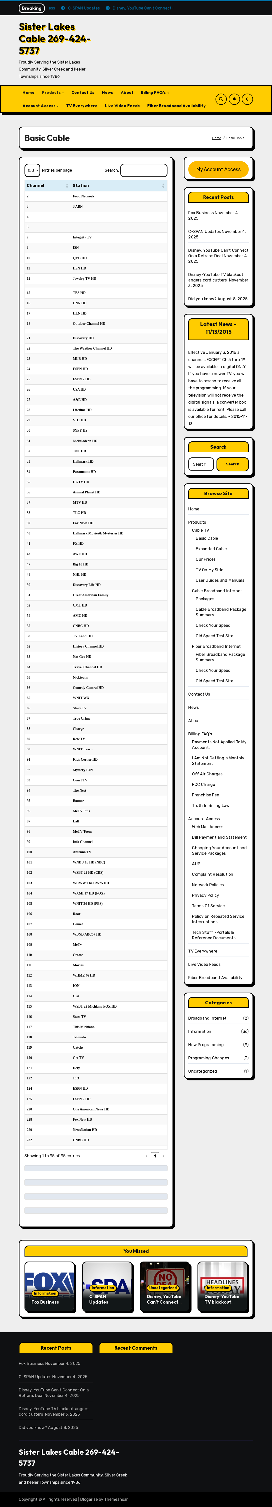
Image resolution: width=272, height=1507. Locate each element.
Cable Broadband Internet (217, 590)
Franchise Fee (205, 795)
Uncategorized (202, 1071)
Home (28, 92)
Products (52, 92)
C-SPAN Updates (204, 231)
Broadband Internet (207, 1018)
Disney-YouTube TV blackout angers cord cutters (222, 1305)
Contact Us (83, 92)
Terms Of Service (208, 905)
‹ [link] (146, 1156)
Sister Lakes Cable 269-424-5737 (55, 38)
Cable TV (200, 530)
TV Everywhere (82, 105)
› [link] (163, 1156)
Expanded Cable (211, 548)
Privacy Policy (205, 895)
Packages (205, 598)
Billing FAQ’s (154, 92)
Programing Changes (208, 1058)
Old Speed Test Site (214, 636)
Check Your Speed (213, 625)
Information (199, 1031)
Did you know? (202, 298)
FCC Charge (203, 784)
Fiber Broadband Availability (176, 105)
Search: (112, 170)
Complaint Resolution (212, 874)
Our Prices (206, 559)
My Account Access (218, 169)
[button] (65, 185)
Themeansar (116, 1499)
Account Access (39, 105)
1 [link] (155, 1156)
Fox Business (201, 212)
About (127, 92)
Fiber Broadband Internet (216, 646)
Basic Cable (207, 538)
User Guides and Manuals (220, 580)
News (107, 92)
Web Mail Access (207, 826)
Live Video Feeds (122, 105)
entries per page (57, 170)
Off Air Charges (207, 774)
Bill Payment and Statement (219, 837)
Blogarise (89, 1499)
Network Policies (208, 884)
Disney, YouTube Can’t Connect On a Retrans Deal (164, 1305)
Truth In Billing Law (211, 805)
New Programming (206, 1044)
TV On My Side (209, 569)
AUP (196, 863)
